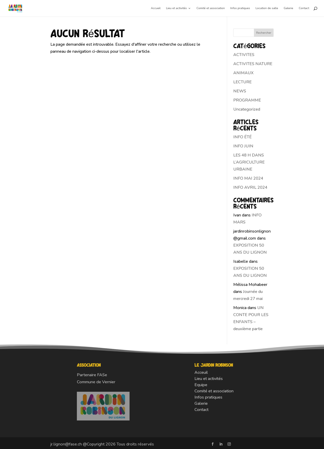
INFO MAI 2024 (248, 178)
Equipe (200, 385)
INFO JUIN (243, 146)
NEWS (239, 91)
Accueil (156, 8)
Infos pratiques (240, 8)
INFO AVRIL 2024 (250, 187)
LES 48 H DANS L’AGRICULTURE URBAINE (249, 162)
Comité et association (211, 8)
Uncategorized (246, 109)
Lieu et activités (176, 8)
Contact (304, 8)
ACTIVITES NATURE (252, 64)
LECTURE (242, 82)
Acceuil (201, 372)
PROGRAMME (247, 100)
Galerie (288, 8)
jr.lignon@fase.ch (66, 444)
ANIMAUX (243, 73)
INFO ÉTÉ (242, 137)
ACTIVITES (243, 54)
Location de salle (267, 8)
